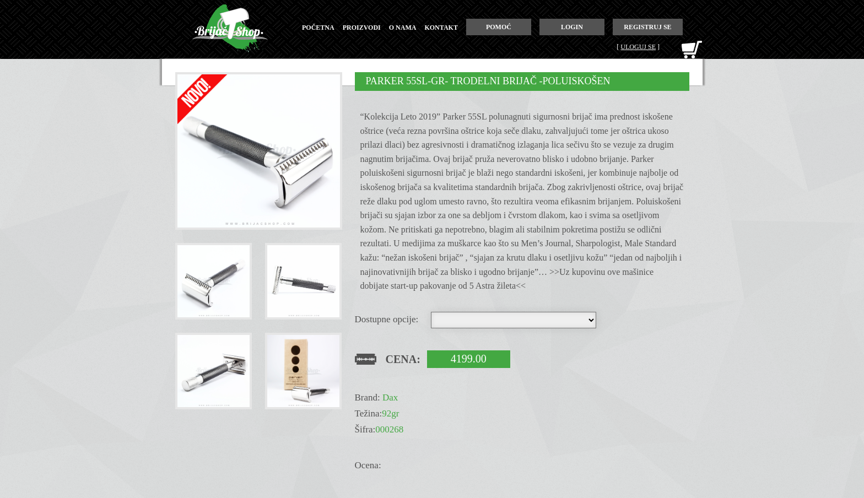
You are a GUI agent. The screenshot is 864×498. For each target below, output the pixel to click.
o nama (403, 27)
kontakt (440, 27)
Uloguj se (638, 47)
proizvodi (362, 27)
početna (318, 27)
